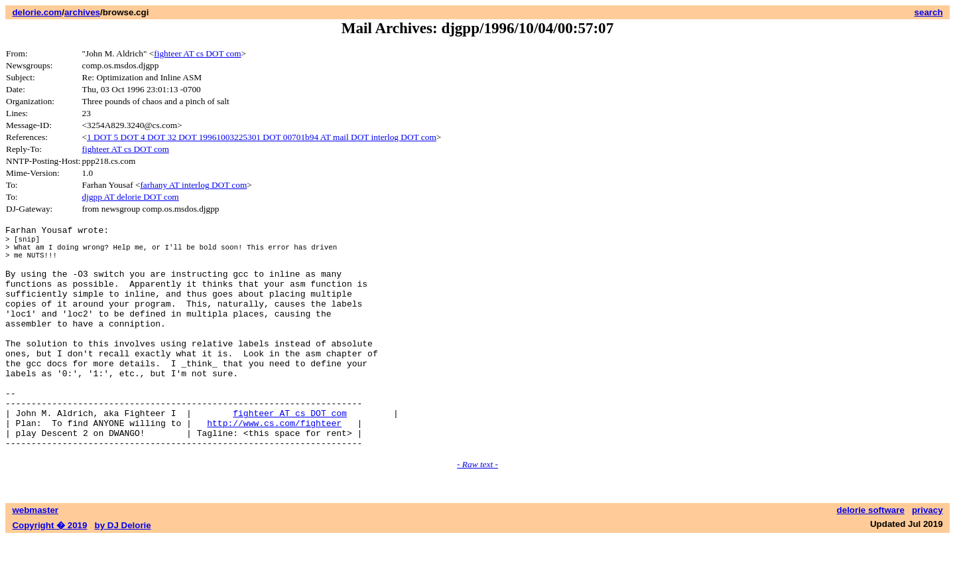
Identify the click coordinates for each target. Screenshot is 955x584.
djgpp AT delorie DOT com (130, 197)
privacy (927, 556)
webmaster (35, 556)
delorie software (871, 556)
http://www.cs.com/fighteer (274, 465)
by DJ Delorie (123, 571)
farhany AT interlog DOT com (193, 185)
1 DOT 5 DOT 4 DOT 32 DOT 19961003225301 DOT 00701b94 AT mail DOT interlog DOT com (261, 137)
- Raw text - (477, 510)
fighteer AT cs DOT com (197, 53)
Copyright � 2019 (49, 571)
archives (82, 12)
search (929, 12)
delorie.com (37, 12)
